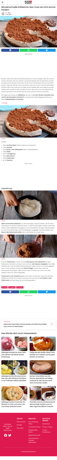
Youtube (5, 103)
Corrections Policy (34, 427)
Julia (9, 12)
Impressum (46, 424)
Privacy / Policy (47, 427)
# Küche (4, 287)
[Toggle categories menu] (2, 2)
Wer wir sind (21, 422)
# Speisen (12, 287)
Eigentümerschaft (34, 435)
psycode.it (20, 428)
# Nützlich (20, 287)
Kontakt (19, 425)
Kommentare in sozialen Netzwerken (33, 440)
